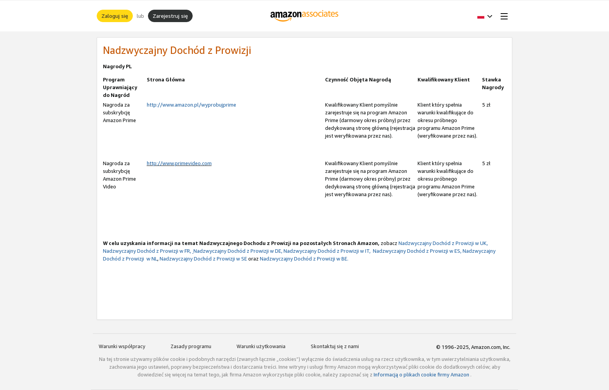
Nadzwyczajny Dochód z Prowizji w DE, (237, 251)
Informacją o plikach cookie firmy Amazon (422, 374)
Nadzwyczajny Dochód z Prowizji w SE (203, 258)
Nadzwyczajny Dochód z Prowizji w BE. (304, 258)
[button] (485, 16)
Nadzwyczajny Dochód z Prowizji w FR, (147, 251)
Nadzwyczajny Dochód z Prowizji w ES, (416, 251)
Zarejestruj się (170, 15)
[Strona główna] (305, 16)
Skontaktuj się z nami (335, 346)
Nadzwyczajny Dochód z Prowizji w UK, (443, 243)
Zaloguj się (114, 15)
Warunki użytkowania (261, 346)
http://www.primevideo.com (179, 163)
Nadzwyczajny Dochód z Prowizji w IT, (327, 251)
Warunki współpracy (122, 346)
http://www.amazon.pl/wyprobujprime (191, 105)
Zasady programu (191, 346)
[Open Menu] (502, 16)
